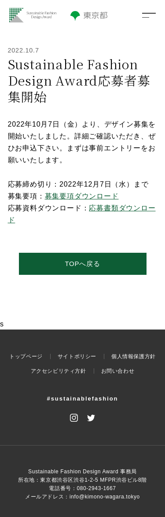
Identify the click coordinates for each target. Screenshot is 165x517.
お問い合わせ (118, 371)
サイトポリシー (77, 356)
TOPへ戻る (82, 263)
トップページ (26, 356)
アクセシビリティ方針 (58, 371)
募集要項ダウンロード (82, 196)
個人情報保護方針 (133, 356)
